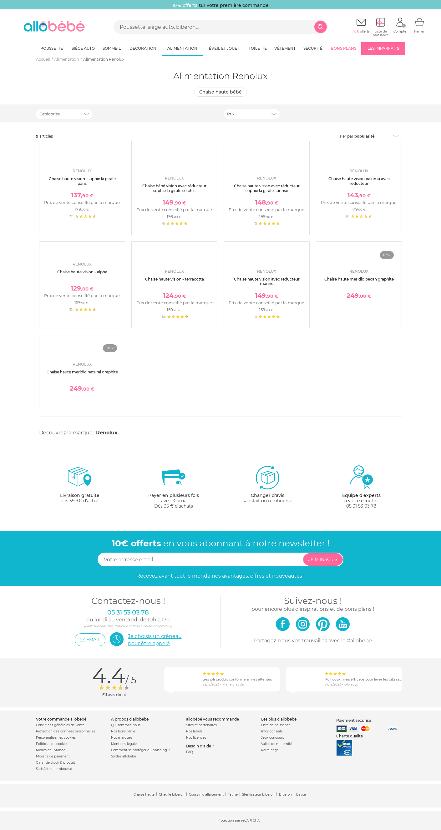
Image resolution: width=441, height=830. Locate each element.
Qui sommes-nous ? (127, 725)
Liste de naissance (276, 725)
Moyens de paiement (53, 756)
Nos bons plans (123, 731)
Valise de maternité (276, 744)
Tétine (233, 794)
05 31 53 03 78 (361, 506)
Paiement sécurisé (353, 720)
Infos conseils (271, 731)
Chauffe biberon (172, 794)
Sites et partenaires (201, 725)
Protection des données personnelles (65, 731)
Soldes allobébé (123, 756)
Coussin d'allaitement (206, 794)
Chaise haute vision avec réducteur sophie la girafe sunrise (267, 188)
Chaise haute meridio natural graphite (82, 372)
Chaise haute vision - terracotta (174, 279)
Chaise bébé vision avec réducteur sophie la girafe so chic (174, 188)
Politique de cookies (52, 744)
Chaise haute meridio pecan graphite (359, 279)
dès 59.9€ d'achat (79, 487)
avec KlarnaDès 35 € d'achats (173, 487)
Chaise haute (144, 794)
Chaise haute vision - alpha (82, 272)
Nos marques (121, 738)
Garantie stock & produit (55, 763)
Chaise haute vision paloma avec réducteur (359, 180)
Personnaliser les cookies (56, 738)
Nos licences (196, 738)
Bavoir (301, 794)
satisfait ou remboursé (267, 484)
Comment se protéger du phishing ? (140, 750)
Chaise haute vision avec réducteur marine (267, 281)
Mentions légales (124, 744)
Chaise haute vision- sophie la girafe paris (82, 180)
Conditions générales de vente (60, 725)
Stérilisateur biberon (258, 794)
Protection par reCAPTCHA (238, 821)
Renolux (107, 433)
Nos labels (194, 731)
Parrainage (270, 750)
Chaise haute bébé (220, 92)
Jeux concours (272, 738)
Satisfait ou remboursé (54, 769)
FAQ (189, 752)
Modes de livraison (51, 750)
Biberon (285, 794)
